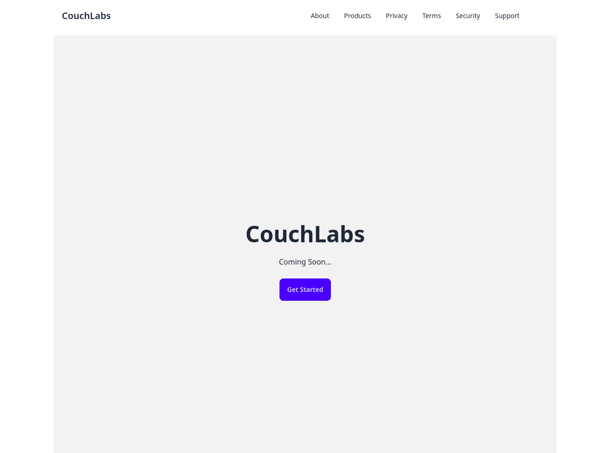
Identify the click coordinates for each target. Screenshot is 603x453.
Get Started (305, 289)
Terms (431, 15)
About (320, 15)
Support (507, 15)
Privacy (396, 15)
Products (357, 15)
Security (468, 15)
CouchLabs (86, 15)
